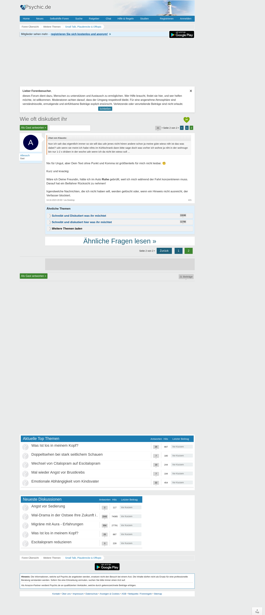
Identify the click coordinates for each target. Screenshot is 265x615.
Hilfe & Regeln (125, 18)
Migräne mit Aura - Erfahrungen (57, 524)
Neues (39, 18)
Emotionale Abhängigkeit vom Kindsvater (65, 481)
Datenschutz (92, 594)
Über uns (66, 594)
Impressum (78, 594)
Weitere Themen (52, 557)
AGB (124, 594)
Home (26, 18)
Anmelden (185, 18)
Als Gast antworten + (33, 127)
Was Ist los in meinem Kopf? (54, 445)
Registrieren (167, 18)
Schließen (105, 108)
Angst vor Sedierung (48, 506)
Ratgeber (94, 18)
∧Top (257, 611)
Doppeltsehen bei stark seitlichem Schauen (67, 454)
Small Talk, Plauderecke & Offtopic (83, 557)
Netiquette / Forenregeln (140, 594)
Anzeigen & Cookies (109, 594)
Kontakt (56, 594)
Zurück (164, 250)
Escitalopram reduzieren (51, 542)
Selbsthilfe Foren (59, 18)
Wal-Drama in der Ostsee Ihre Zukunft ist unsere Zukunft (78, 515)
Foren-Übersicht (30, 557)
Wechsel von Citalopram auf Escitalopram (65, 463)
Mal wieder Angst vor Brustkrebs (58, 472)
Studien (144, 18)
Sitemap (158, 594)
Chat (108, 18)
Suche (78, 18)
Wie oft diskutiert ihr (43, 119)
